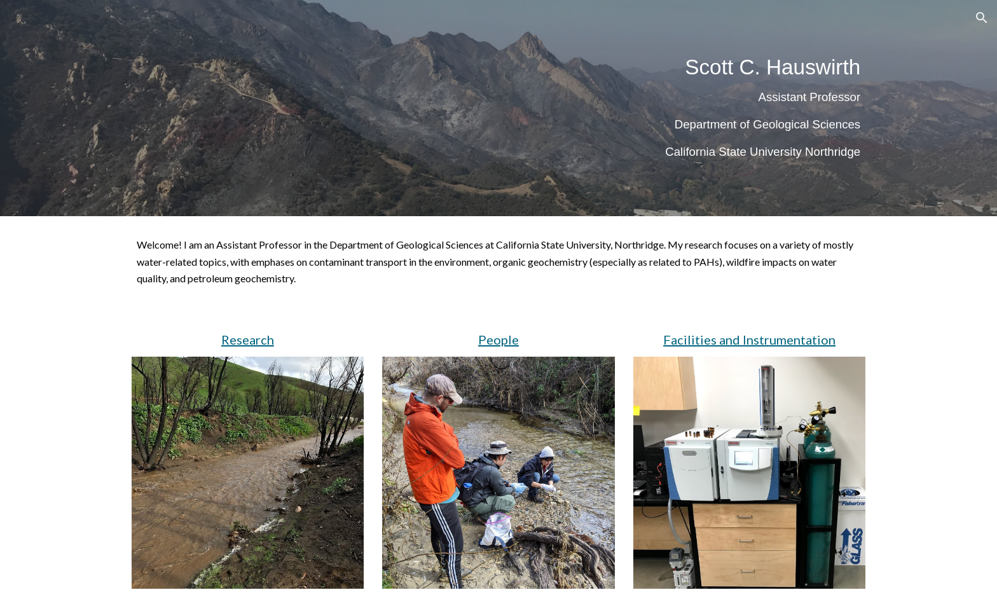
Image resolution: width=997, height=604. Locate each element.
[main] (623, 108)
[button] (981, 18)
